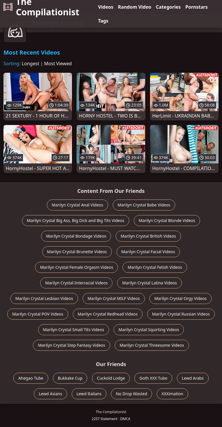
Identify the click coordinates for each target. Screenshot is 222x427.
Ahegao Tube (30, 378)
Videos (105, 7)
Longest (30, 63)
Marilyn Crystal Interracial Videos (76, 283)
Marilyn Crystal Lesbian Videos (44, 298)
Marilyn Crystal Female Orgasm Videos (76, 267)
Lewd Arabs (193, 378)
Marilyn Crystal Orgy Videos (180, 298)
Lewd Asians (50, 393)
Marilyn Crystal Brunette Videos (77, 251)
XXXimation (172, 393)
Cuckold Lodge (111, 378)
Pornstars (196, 7)
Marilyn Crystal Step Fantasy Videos (71, 345)
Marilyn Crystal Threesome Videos (152, 345)
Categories (168, 7)
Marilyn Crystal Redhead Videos (108, 314)
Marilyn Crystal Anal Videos (77, 205)
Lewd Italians (89, 393)
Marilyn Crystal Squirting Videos (149, 329)
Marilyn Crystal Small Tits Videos (73, 329)
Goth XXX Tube (153, 378)
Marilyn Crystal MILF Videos (114, 298)
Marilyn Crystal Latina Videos (149, 283)
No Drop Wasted (131, 393)
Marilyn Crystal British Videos (148, 236)
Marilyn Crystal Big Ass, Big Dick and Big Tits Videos (75, 220)
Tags (103, 21)
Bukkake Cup (70, 378)
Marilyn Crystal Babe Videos (144, 205)
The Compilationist (41, 7)
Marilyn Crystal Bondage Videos (76, 236)
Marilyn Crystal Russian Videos (181, 314)
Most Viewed (58, 63)
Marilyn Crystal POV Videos (37, 314)
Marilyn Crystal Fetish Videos (154, 267)
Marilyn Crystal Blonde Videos (167, 220)
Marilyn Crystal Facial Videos (148, 251)
